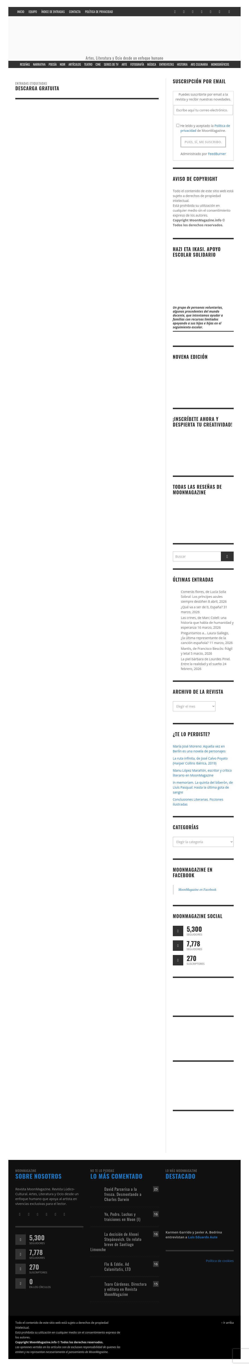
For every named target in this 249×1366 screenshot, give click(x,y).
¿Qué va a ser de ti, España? (202, 607)
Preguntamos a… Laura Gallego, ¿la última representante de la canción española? (205, 638)
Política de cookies (220, 1261)
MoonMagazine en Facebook (193, 872)
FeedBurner (217, 154)
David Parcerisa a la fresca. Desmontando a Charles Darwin (122, 1194)
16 (156, 1214)
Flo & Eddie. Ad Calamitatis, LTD (117, 1266)
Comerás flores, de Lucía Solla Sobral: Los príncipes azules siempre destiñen (203, 596)
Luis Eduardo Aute (203, 1237)
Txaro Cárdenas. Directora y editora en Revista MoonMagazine (125, 1289)
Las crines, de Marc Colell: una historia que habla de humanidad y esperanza (207, 622)
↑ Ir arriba (227, 1322)
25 (156, 1189)
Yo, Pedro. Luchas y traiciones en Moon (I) (122, 1216)
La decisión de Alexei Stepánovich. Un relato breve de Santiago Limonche (115, 1241)
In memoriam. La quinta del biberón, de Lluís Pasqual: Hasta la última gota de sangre (203, 787)
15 (156, 1284)
